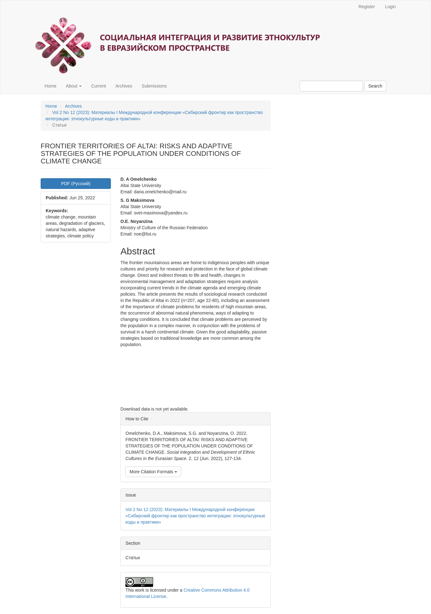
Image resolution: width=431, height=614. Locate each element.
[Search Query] (331, 86)
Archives (123, 85)
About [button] (74, 85)
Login (390, 6)
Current (98, 85)
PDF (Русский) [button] (75, 183)
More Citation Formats (153, 471)
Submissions (154, 85)
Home (50, 85)
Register (367, 6)
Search (375, 85)
